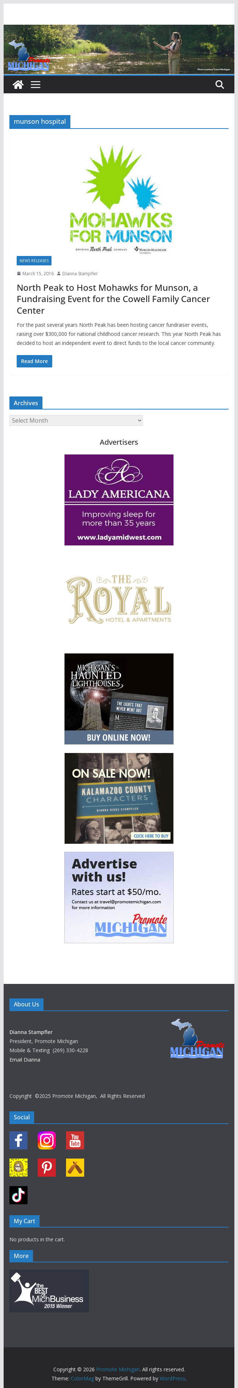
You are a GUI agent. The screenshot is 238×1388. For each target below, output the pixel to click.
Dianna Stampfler (80, 273)
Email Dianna (24, 1059)
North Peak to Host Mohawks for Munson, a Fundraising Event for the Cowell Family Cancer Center (113, 298)
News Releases (34, 260)
